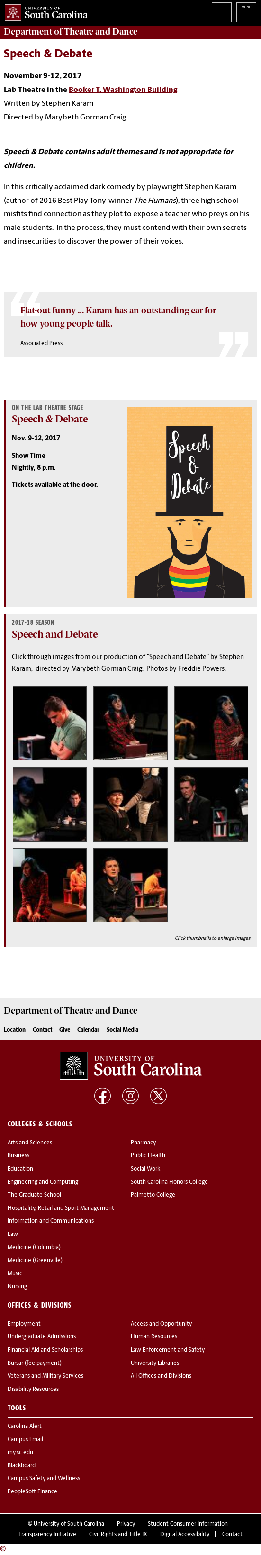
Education (20, 1169)
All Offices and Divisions (161, 1376)
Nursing (17, 1287)
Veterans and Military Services (45, 1376)
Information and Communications (51, 1221)
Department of (70, 32)
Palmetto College (153, 1195)
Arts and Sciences (30, 1143)
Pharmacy (143, 1143)
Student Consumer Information (188, 1524)
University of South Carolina (69, 1524)
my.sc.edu (20, 1452)
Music (15, 1274)
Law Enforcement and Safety (168, 1350)
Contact (42, 1030)
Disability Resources (33, 1389)
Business (18, 1156)
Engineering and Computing (43, 1182)
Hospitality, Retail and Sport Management (61, 1208)
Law (13, 1234)
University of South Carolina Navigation (246, 12)
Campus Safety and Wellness (44, 1479)
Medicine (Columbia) (34, 1248)
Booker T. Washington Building (123, 90)
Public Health (148, 1156)
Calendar (88, 1030)
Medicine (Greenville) (35, 1260)
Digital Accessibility (184, 1534)
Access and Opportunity (161, 1324)
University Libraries (155, 1363)
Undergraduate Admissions (42, 1337)
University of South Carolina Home (44, 10)
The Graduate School (34, 1195)
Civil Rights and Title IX (118, 1534)
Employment (24, 1324)
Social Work (145, 1169)
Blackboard (22, 1466)
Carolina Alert (25, 1426)
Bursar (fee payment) (35, 1363)
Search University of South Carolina (222, 12)
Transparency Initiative (47, 1534)
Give (64, 1030)
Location (15, 1030)
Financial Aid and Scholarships (45, 1350)
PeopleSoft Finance (32, 1492)
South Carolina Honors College (169, 1182)
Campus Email (25, 1440)
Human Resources (154, 1337)
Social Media (122, 1030)
